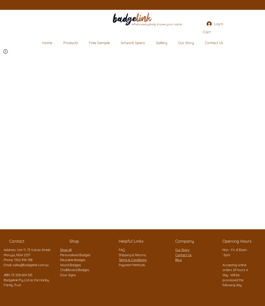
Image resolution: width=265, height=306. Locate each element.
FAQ (122, 250)
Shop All (66, 250)
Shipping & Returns (132, 255)
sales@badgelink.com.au (31, 265)
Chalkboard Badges (74, 270)
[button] (213, 32)
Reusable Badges (72, 260)
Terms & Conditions (133, 260)
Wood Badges (70, 265)
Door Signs (68, 275)
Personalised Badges (75, 255)
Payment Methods (132, 265)
